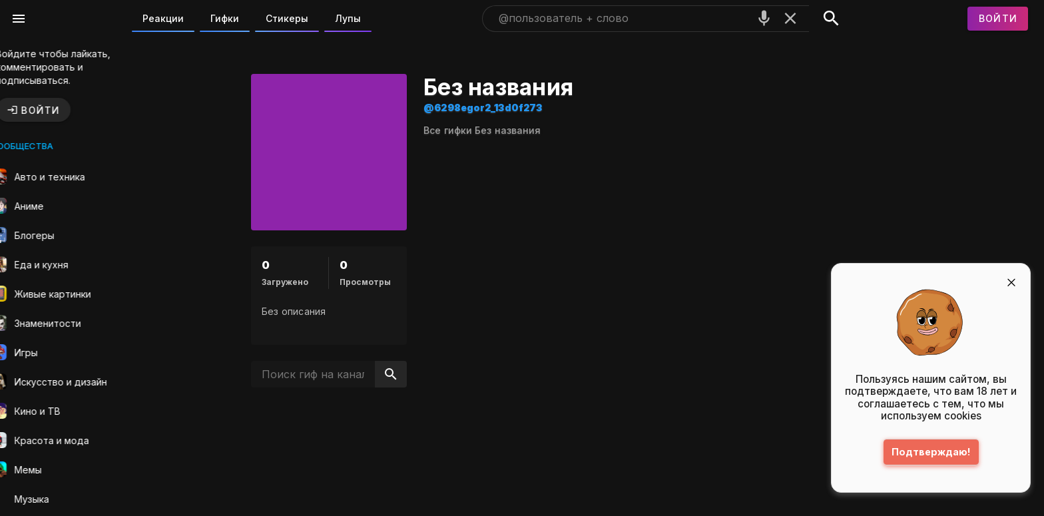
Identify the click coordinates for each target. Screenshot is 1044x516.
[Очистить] (790, 18)
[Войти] (998, 19)
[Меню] (19, 19)
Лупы (348, 18)
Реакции (163, 18)
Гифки (224, 18)
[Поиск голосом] (764, 18)
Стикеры (287, 18)
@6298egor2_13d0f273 (503, 107)
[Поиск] (831, 18)
